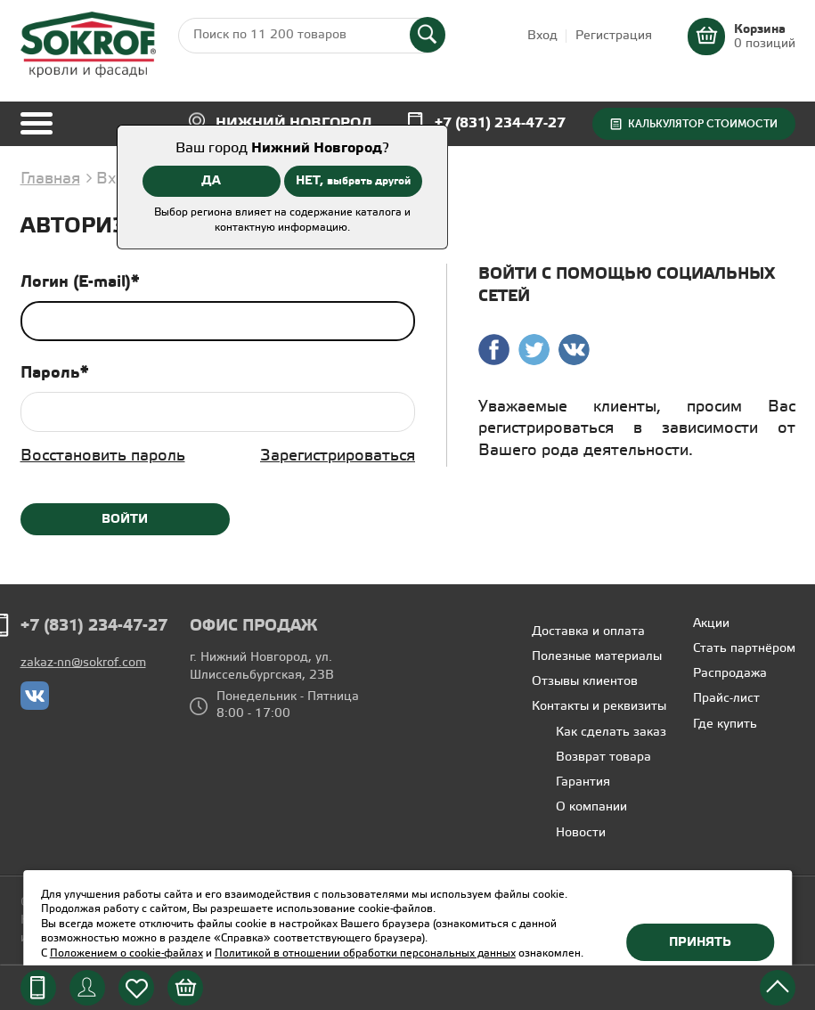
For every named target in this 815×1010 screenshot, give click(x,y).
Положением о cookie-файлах (126, 953)
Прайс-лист (726, 698)
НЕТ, (353, 181)
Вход (542, 36)
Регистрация (613, 36)
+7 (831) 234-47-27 (500, 123)
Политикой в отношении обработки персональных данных (365, 953)
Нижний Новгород (294, 123)
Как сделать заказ (611, 732)
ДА (211, 181)
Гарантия (583, 782)
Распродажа (730, 673)
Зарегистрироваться (337, 456)
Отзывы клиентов (585, 681)
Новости (581, 833)
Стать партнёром (744, 648)
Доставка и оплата (588, 631)
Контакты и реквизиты (599, 706)
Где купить (725, 724)
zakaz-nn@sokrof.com (83, 663)
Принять (700, 942)
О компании (591, 807)
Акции (711, 623)
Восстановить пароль (102, 456)
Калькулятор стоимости (703, 124)
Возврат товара (603, 757)
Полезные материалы (597, 656)
